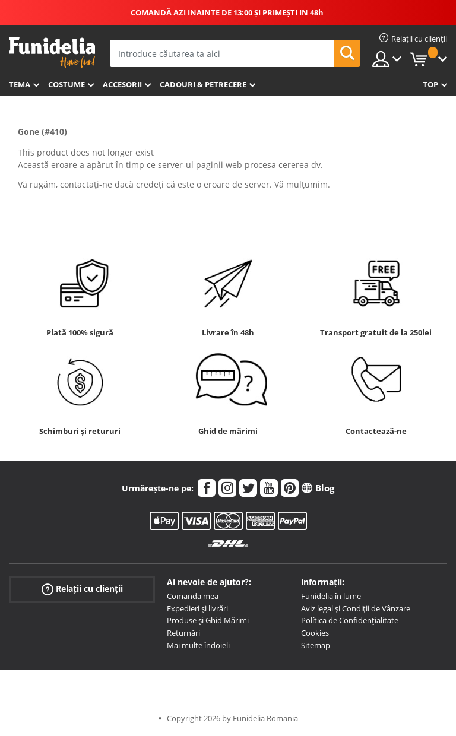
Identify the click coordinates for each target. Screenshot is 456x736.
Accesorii (122, 84)
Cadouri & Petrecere (203, 84)
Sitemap (315, 645)
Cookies (315, 632)
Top (430, 84)
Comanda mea (192, 596)
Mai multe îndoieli (198, 645)
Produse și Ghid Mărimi (208, 620)
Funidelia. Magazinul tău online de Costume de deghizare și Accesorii (52, 52)
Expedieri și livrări (197, 608)
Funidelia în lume (331, 596)
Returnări (183, 632)
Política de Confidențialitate (349, 620)
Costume (66, 84)
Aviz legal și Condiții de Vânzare (355, 608)
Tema (19, 84)
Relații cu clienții (82, 589)
